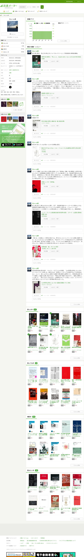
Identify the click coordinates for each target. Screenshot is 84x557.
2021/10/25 (52, 69)
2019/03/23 (52, 259)
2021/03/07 (52, 106)
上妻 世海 (74, 382)
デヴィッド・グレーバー (55, 382)
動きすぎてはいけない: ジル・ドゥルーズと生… (54, 348)
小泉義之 (63, 382)
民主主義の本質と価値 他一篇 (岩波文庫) (53, 121)
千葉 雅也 (44, 151)
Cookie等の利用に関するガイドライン (48, 532)
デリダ (29, 436)
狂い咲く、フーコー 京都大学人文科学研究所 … (65, 327)
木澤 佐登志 (44, 216)
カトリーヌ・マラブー (32, 489)
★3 (42, 194)
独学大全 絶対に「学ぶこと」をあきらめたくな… (54, 327)
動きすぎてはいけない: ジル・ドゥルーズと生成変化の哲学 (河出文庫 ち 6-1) (61, 149)
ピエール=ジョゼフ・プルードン (44, 457)
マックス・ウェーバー (76, 457)
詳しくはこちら (7, 131)
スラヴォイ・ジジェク (32, 403)
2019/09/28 (52, 226)
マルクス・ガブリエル (47, 284)
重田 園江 (74, 403)
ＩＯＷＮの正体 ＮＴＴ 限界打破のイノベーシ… (76, 434)
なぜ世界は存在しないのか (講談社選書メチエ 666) (56, 282)
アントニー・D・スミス (44, 403)
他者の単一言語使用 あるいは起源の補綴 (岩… (43, 434)
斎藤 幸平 (30, 328)
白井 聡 (43, 183)
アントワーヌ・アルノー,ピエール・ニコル (66, 510)
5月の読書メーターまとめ (12, 37)
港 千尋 (73, 328)
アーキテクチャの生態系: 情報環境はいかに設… (54, 402)
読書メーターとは (24, 530)
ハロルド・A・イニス (43, 382)
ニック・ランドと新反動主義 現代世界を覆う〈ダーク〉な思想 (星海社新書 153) (62, 213)
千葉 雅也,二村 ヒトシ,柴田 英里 (49, 248)
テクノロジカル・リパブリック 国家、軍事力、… (32, 381)
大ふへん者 (35, 51)
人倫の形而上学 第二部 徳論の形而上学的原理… (54, 456)
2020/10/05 (52, 194)
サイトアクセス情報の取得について (67, 532)
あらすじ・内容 (54, 61)
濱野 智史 (52, 403)
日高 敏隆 (63, 350)
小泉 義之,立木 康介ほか (66, 328)
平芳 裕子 (30, 457)
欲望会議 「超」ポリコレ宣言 (50, 246)
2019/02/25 (52, 295)
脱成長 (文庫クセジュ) (48, 93)
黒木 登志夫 (74, 510)
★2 (42, 133)
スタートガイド (34, 530)
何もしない (41, 508)
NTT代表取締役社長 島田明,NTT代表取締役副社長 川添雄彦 (77, 436)
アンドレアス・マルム (65, 489)
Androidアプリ (23, 538)
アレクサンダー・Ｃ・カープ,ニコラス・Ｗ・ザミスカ (33, 382)
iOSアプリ (31, 538)
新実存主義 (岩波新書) (76, 347)
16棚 (10, 72)
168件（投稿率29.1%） (14, 70)
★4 (42, 106)
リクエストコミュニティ (51, 535)
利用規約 (43, 530)
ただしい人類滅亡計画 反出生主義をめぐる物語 (54, 509)
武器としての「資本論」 (48, 182)
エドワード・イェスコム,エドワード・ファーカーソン (44, 328)
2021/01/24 (52, 160)
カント (51, 436)
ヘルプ (21, 535)
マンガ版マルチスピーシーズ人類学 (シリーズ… (76, 488)
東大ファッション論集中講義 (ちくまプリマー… (32, 456)
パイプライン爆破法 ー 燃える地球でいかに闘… (65, 488)
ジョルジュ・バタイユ (65, 457)
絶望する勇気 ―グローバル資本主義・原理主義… (32, 402)
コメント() (46, 69)
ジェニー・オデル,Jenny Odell (44, 510)
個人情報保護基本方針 (32, 532)
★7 (42, 295)
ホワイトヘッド (42, 489)
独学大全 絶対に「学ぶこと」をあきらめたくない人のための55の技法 (61, 57)
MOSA (73, 489)
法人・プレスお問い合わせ (38, 535)
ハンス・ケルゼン (46, 123)
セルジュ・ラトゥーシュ (47, 95)
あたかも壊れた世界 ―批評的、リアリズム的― (65, 381)
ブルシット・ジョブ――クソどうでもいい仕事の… (54, 381)
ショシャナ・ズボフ (54, 489)
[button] (42, 7)
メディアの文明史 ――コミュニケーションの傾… (43, 381)
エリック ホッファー (65, 403)
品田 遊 (51, 510)
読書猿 (43, 58)
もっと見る (64, 40)
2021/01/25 (52, 133)
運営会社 (22, 532)
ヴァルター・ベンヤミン (33, 510)
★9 (42, 70)
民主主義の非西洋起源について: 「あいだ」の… (65, 434)
